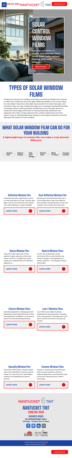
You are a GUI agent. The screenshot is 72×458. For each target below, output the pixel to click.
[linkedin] (39, 426)
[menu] (4, 4)
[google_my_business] (33, 426)
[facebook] (28, 426)
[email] (44, 426)
